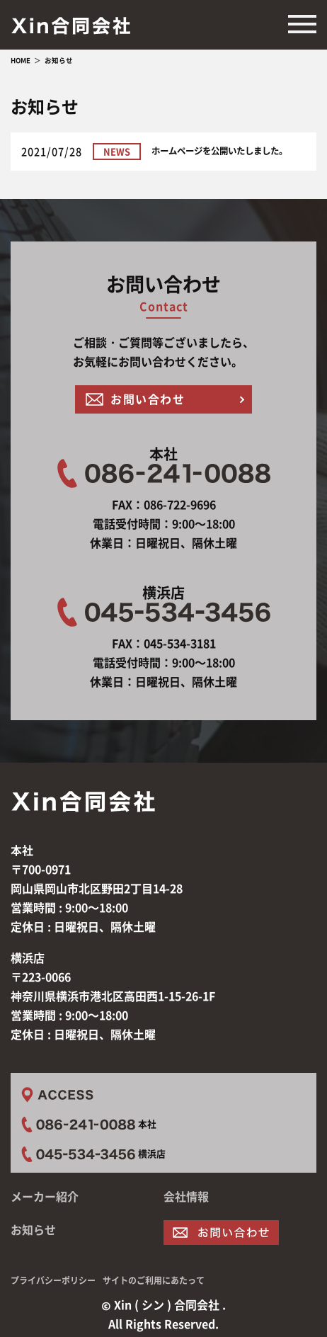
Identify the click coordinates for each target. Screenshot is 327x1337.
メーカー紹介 (45, 1196)
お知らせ (33, 1229)
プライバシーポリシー (53, 1280)
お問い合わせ (147, 398)
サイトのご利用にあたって (154, 1280)
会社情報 (186, 1196)
